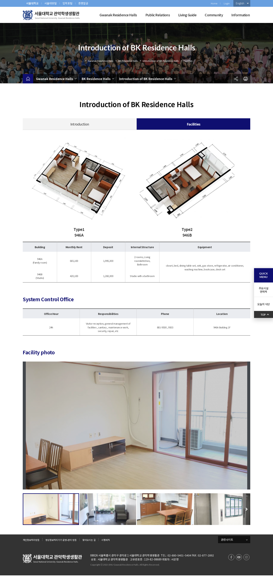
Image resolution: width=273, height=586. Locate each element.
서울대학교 (32, 3)
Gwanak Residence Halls (118, 14)
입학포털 (67, 3)
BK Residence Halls (128, 60)
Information (240, 14)
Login (227, 3)
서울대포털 (50, 3)
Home (214, 3)
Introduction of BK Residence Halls (161, 60)
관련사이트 (227, 550)
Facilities (188, 60)
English (240, 3)
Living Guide (187, 14)
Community (214, 14)
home (28, 78)
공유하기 (236, 78)
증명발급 (83, 3)
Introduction (79, 124)
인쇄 (245, 78)
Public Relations (157, 14)
